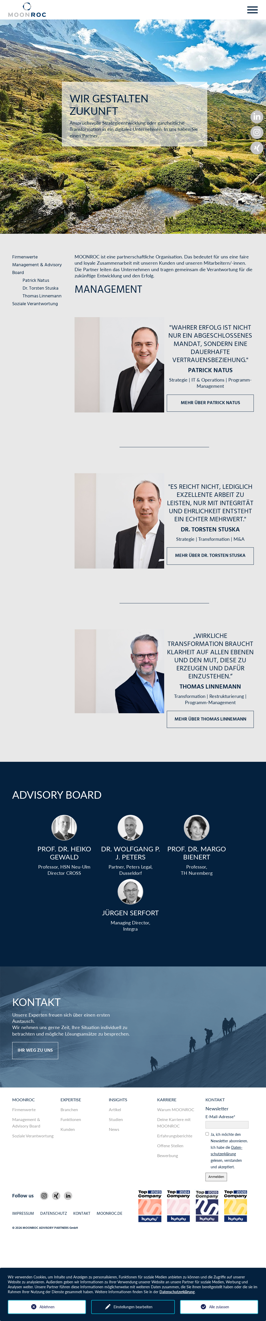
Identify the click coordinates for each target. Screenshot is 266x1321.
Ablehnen (47, 1307)
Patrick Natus (36, 280)
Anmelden (216, 1177)
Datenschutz (53, 1214)
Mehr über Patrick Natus (210, 403)
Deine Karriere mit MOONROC (174, 1122)
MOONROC (23, 1099)
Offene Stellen (170, 1145)
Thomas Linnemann (42, 296)
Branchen (69, 1109)
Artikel (115, 1109)
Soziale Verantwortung (35, 304)
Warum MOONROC (175, 1109)
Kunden (68, 1129)
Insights (118, 1099)
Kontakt (215, 1099)
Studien (116, 1119)
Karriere (166, 1099)
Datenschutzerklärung (177, 1292)
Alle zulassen (219, 1307)
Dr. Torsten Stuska (40, 288)
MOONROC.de (109, 1214)
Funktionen (71, 1119)
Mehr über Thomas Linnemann (210, 719)
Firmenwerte (25, 257)
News (114, 1129)
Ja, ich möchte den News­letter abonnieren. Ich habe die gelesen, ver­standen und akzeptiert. (229, 1150)
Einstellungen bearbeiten (133, 1307)
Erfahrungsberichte (174, 1135)
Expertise (71, 1099)
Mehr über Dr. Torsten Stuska (210, 556)
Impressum (23, 1214)
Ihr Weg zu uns (35, 1050)
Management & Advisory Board (26, 1122)
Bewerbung (167, 1155)
